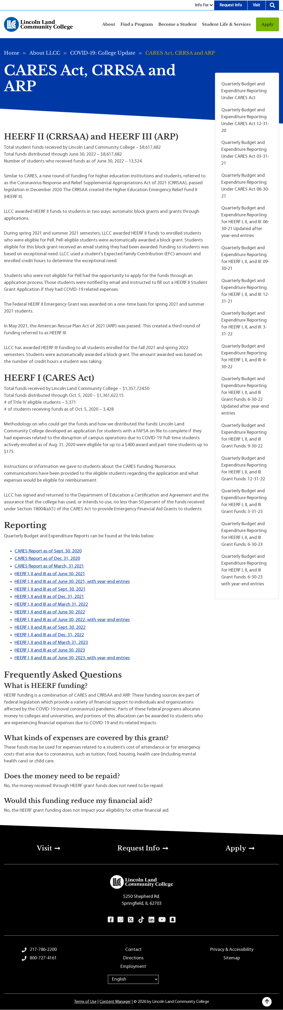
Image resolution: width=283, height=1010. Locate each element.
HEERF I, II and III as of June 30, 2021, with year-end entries (72, 581)
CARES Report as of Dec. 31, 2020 (47, 558)
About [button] (108, 24)
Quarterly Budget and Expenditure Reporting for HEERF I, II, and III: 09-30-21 (245, 258)
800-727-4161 (43, 958)
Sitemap (231, 958)
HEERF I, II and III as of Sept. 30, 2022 (50, 627)
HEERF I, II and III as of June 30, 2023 (50, 650)
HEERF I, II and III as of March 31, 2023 (51, 642)
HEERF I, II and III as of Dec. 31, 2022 (49, 635)
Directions (133, 958)
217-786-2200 (43, 949)
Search (272, 5)
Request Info (230, 5)
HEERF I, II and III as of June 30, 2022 (50, 612)
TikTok (141, 919)
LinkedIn (151, 920)
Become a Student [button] (177, 24)
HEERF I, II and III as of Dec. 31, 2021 (49, 596)
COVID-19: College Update (102, 53)
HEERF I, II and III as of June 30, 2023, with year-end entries (72, 658)
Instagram (120, 920)
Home (11, 53)
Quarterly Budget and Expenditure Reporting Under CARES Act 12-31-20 (245, 120)
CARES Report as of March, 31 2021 (49, 566)
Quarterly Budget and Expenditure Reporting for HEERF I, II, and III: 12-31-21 (245, 291)
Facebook (110, 920)
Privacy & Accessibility (231, 949)
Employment (133, 966)
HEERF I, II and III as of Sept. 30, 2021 (50, 589)
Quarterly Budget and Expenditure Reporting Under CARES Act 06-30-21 (245, 186)
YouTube (161, 920)
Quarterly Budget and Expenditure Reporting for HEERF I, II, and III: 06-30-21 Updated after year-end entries (245, 222)
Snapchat (172, 920)
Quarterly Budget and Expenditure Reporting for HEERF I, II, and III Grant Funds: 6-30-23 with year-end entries (244, 570)
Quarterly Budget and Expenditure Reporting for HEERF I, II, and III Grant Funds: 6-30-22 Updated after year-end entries (245, 396)
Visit (256, 5)
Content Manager (115, 1002)
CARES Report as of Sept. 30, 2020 (48, 551)
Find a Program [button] (136, 24)
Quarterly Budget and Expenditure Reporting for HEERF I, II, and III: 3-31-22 (244, 324)
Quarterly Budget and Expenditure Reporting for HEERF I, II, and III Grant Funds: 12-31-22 (244, 469)
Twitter (130, 919)
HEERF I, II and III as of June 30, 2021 (50, 574)
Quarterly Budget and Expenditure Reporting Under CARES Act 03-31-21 (245, 153)
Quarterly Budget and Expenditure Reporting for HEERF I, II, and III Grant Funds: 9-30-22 (244, 436)
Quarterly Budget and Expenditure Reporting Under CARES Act (244, 91)
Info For (202, 5)
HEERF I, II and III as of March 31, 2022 (51, 604)
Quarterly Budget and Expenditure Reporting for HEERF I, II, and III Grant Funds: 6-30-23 (244, 534)
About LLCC (44, 53)
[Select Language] (133, 979)
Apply (267, 24)
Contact (133, 949)
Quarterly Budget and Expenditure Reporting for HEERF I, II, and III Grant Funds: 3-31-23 (244, 501)
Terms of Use (85, 1002)
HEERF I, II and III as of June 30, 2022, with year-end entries (72, 619)
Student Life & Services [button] (226, 24)
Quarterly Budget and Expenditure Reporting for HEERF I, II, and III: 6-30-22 (244, 357)
